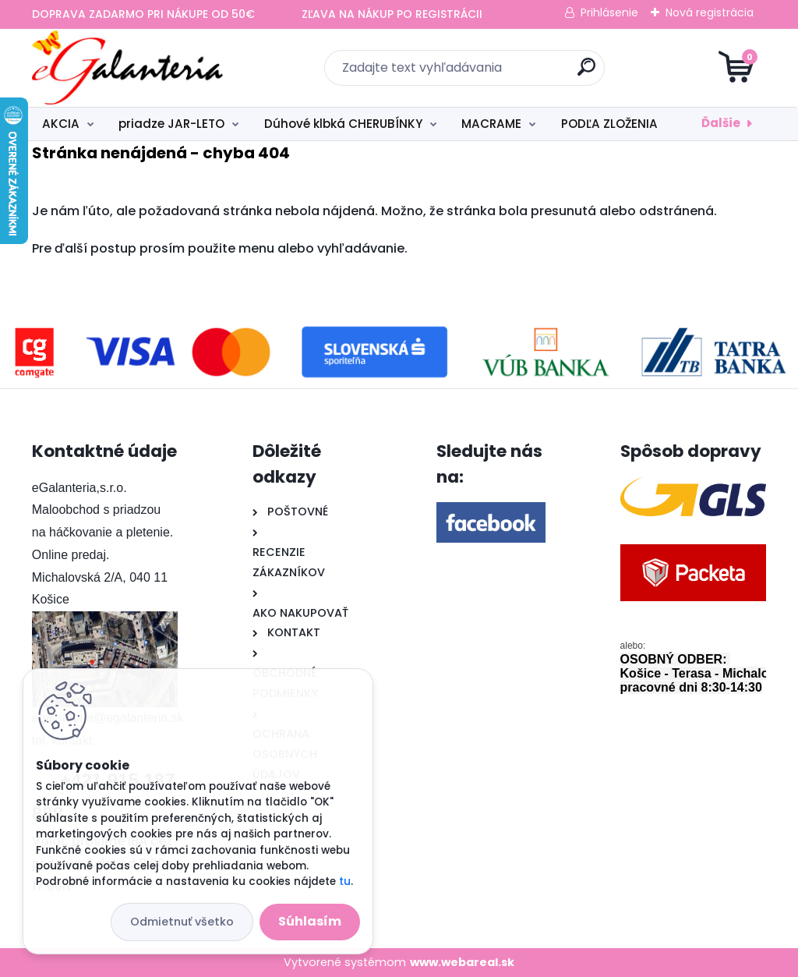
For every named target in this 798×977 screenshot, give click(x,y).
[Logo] (127, 68)
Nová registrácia (710, 12)
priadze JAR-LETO (171, 123)
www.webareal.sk (462, 962)
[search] (586, 73)
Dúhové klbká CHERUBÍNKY (343, 123)
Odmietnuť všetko (182, 921)
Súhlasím (309, 921)
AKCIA (60, 123)
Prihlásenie (609, 12)
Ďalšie (720, 123)
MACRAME (491, 123)
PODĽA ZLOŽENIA (609, 123)
